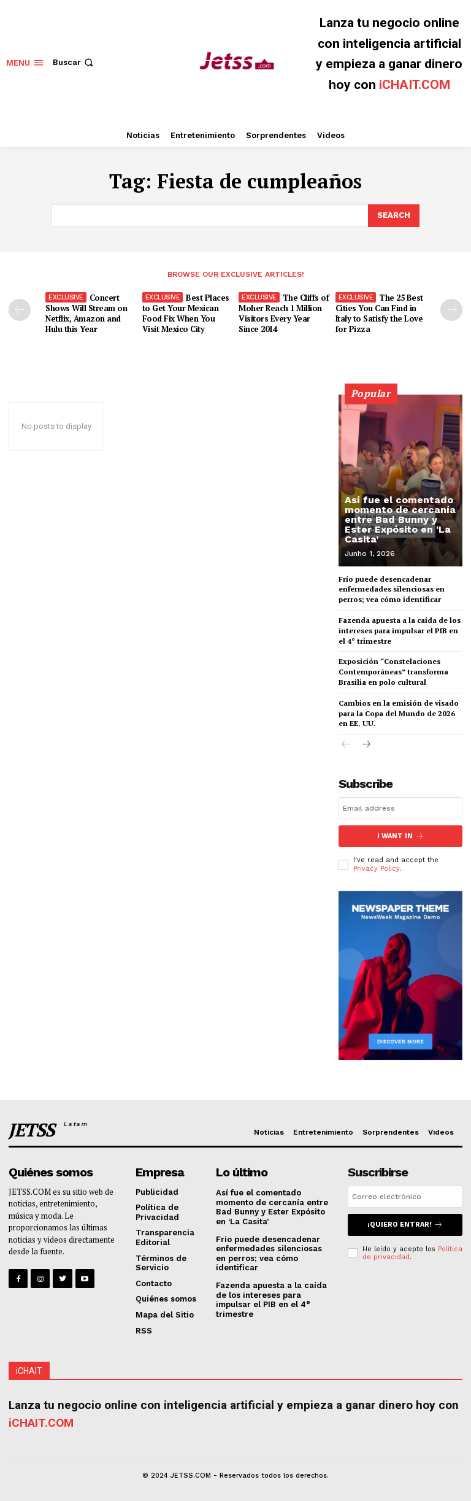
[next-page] (451, 310)
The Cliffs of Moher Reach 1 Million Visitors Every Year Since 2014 (284, 313)
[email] (400, 808)
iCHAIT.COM (414, 84)
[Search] (393, 215)
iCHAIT (29, 1370)
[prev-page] (20, 310)
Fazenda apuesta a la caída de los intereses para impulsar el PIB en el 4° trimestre (400, 630)
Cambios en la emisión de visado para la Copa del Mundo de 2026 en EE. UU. (399, 713)
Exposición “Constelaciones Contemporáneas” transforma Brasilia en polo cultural (393, 672)
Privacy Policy (376, 868)
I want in (400, 836)
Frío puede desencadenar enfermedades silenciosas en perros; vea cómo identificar (392, 589)
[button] (74, 62)
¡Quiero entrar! (405, 1224)
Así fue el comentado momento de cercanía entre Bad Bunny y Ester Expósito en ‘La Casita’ (400, 519)
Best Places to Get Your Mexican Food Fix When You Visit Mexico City (185, 313)
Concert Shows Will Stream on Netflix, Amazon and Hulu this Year (86, 313)
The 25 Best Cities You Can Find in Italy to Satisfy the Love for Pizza (379, 313)
